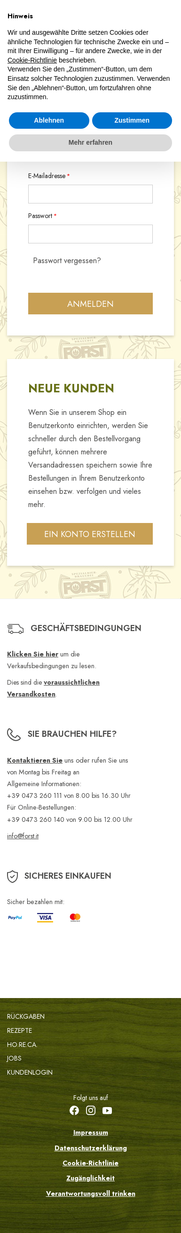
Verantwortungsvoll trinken (90, 1193)
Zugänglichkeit (90, 1178)
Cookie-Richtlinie (90, 1163)
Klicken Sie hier (32, 654)
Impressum (90, 1132)
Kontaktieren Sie (35, 760)
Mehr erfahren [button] (90, 142)
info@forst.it (23, 836)
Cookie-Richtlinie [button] (32, 60)
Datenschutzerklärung (91, 1148)
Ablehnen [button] (49, 120)
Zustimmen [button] (132, 120)
